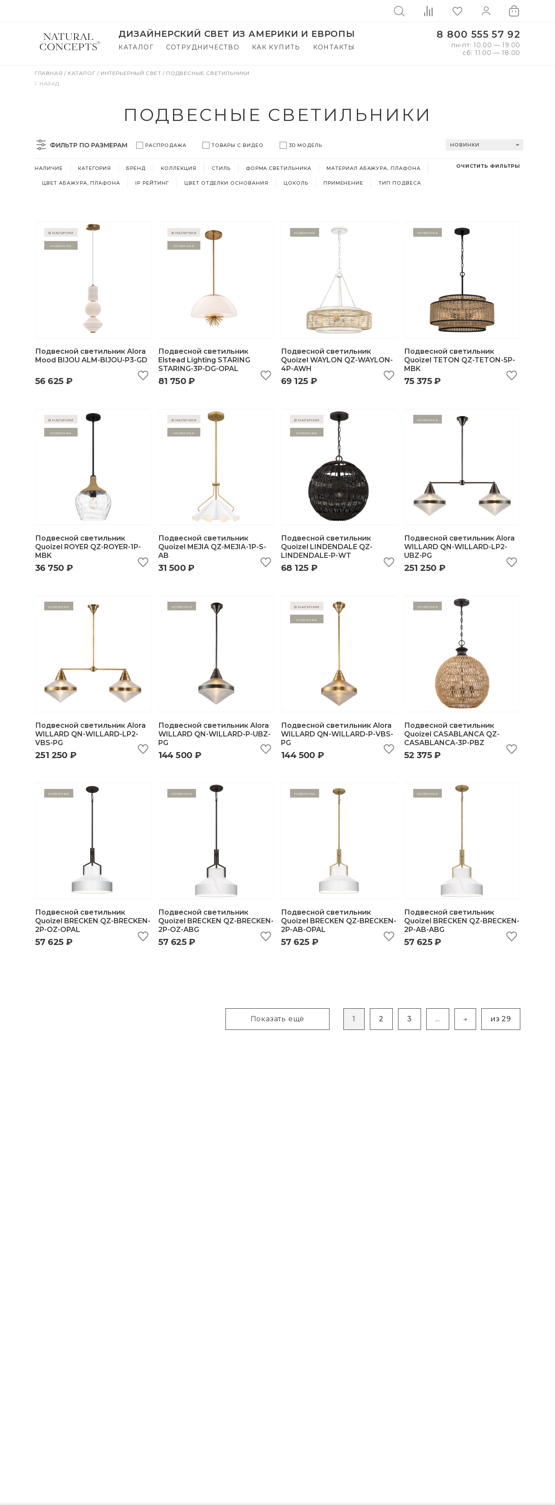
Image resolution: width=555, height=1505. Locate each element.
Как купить (276, 47)
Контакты (334, 47)
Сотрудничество (203, 47)
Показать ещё (278, 1019)
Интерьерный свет (132, 73)
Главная (49, 73)
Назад (47, 83)
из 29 (500, 1019)
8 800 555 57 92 (478, 34)
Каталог (135, 47)
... (437, 1019)
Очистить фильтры (488, 166)
